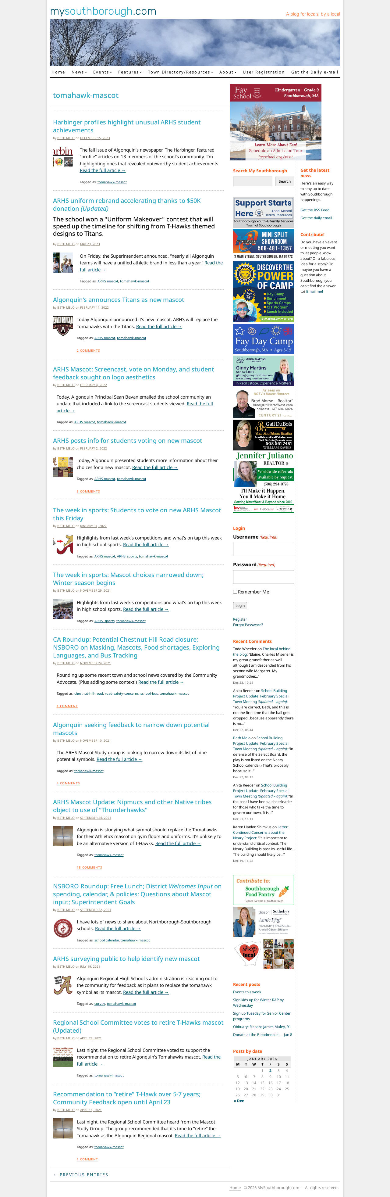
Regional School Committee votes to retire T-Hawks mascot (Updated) (138, 1026)
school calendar (106, 940)
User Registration (264, 72)
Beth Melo (66, 138)
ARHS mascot (108, 281)
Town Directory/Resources (179, 72)
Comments (88, 350)
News (78, 72)
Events (101, 72)
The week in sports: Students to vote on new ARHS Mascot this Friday (137, 514)
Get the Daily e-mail (315, 72)
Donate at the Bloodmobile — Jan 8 (262, 1034)
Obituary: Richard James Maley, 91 (262, 1026)
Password (254, 564)
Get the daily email (316, 217)
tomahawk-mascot (112, 182)
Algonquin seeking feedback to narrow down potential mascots (131, 729)
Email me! (314, 291)
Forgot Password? (248, 624)
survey (99, 1003)
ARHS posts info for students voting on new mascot (127, 441)
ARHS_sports (127, 556)
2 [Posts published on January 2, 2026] (270, 1070)
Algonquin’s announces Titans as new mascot (118, 300)
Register (240, 619)
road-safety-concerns (122, 693)
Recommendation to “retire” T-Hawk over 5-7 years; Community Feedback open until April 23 (126, 1098)
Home (58, 72)
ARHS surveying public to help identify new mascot (126, 959)
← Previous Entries (80, 1174)
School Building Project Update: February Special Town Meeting (261, 696)
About (226, 72)
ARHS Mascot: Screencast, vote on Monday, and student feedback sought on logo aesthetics (133, 373)
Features (128, 72)
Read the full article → (103, 170)
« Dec (239, 1100)
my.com (103, 11)
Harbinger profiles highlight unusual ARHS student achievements (127, 126)
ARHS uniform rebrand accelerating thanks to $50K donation (127, 205)
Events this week (247, 992)
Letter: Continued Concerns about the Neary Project (261, 832)
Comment (67, 706)
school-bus (149, 693)
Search (285, 181)
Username (255, 536)
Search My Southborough (260, 171)
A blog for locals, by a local (313, 14)
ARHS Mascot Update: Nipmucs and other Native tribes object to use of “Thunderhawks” (132, 806)
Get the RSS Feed (314, 210)
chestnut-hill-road (88, 693)
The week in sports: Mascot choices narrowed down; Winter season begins (128, 579)
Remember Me (253, 592)
